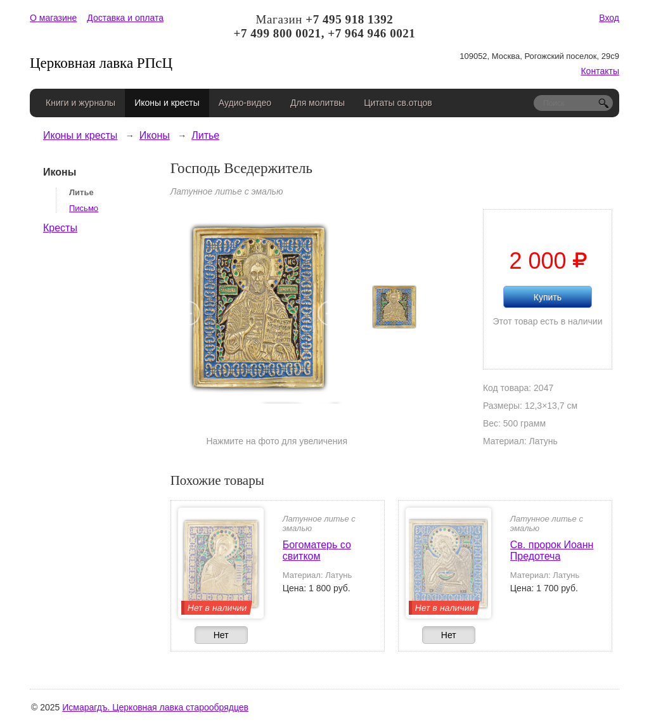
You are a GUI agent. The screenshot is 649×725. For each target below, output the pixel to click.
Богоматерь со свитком (317, 550)
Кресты (60, 227)
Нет (221, 635)
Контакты (600, 71)
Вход (609, 18)
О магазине (53, 18)
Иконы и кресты (167, 103)
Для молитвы (317, 103)
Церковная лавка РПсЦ (101, 63)
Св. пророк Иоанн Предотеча (552, 550)
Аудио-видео (245, 103)
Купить (548, 297)
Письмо (83, 208)
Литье (205, 135)
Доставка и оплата (125, 18)
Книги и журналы (80, 103)
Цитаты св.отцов (398, 103)
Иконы (154, 135)
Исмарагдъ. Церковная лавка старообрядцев (155, 707)
